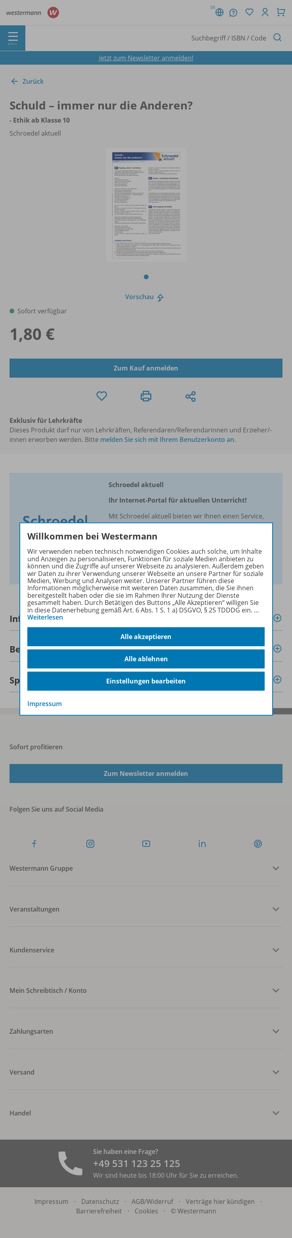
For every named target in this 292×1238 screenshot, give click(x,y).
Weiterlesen (45, 617)
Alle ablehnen (146, 659)
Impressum (44, 704)
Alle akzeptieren (146, 636)
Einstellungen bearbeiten (146, 681)
